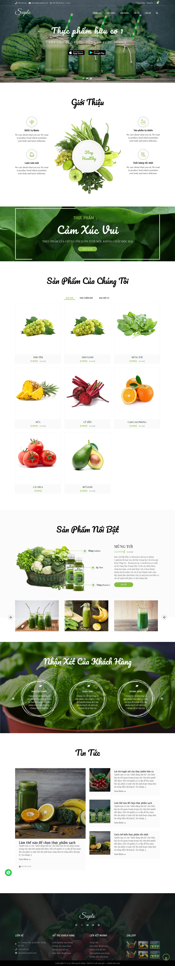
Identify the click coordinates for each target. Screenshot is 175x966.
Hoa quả (69, 298)
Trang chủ (97, 13)
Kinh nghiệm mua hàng (62, 942)
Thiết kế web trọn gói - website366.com (103, 963)
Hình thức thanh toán (61, 953)
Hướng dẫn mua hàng (61, 946)
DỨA (38, 422)
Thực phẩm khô (86, 298)
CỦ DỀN (87, 422)
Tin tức (137, 13)
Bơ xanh (87, 487)
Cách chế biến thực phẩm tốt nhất (131, 834)
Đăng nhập (140, 3)
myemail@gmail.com (38, 3)
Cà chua (38, 487)
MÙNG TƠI (137, 357)
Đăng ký (150, 3)
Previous (10, 617)
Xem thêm (24, 859)
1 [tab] (83, 79)
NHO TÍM (38, 357)
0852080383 (21, 3)
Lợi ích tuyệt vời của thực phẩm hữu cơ (134, 771)
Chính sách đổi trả (60, 949)
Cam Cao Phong (137, 422)
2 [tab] (87, 79)
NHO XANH (87, 357)
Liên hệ (148, 13)
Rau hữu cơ (104, 298)
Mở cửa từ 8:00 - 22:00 (60, 3)
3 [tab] (91, 79)
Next (164, 617)
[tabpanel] (87, 41)
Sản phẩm (124, 13)
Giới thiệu (111, 13)
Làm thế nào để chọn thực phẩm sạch (47, 842)
